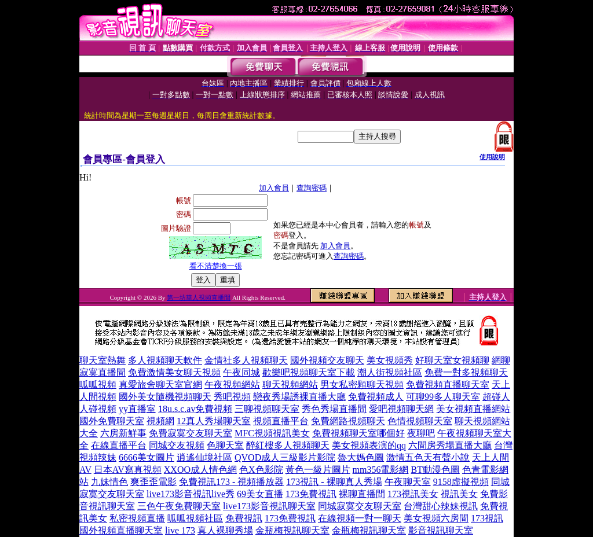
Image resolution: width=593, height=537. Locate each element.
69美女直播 (260, 494)
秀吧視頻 (232, 397)
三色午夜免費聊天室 (179, 506)
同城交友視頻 (176, 445)
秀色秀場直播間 (334, 409)
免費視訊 (243, 518)
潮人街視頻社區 (389, 372)
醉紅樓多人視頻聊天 (288, 445)
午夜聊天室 (408, 482)
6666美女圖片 (146, 457)
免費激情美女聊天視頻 (174, 372)
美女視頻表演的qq (369, 445)
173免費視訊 (310, 494)
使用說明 (492, 156)
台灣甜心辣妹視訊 (441, 506)
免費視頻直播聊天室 (447, 384)
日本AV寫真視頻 (128, 470)
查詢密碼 (311, 187)
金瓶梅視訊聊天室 (292, 530)
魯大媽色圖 (361, 457)
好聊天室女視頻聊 (452, 360)
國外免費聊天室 (111, 421)
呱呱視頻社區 (195, 518)
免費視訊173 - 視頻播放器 (231, 482)
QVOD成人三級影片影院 (285, 457)
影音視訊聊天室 (440, 530)
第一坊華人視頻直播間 (198, 297)
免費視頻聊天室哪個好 (358, 433)
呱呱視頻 (97, 384)
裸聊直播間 (362, 494)
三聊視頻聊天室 (267, 409)
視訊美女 (459, 494)
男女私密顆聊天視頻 (362, 384)
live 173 (180, 530)
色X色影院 (261, 470)
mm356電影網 (381, 470)
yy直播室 (137, 409)
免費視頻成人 (376, 397)
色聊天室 (225, 445)
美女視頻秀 (390, 360)
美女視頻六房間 (436, 518)
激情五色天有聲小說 (428, 457)
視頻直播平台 (281, 421)
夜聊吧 (421, 433)
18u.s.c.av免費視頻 (195, 409)
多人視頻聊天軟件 (165, 360)
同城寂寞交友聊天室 (359, 506)
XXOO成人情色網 (200, 470)
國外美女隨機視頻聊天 (165, 397)
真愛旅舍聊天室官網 (160, 384)
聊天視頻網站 (290, 384)
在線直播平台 (119, 445)
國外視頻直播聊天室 (121, 530)
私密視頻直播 (137, 518)
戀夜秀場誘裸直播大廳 (299, 397)
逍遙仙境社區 (204, 457)
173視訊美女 (412, 494)
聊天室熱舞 (102, 360)
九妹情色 (109, 482)
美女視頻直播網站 (473, 409)
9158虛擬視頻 (461, 482)
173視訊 (487, 518)
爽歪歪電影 (153, 482)
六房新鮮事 (123, 433)
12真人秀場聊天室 (214, 421)
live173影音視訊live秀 (191, 494)
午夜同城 (241, 372)
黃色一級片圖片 (317, 470)
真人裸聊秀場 (225, 530)
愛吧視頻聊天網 (401, 409)
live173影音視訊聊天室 (269, 506)
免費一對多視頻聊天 (466, 372)
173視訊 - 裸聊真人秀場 (334, 482)
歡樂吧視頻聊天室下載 (308, 372)
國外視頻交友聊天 (327, 360)
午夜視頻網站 (232, 384)
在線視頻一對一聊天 (359, 518)
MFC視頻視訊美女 (272, 433)
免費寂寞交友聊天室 (190, 433)
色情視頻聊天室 (419, 421)
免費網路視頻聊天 (348, 421)
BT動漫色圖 (435, 470)
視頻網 (160, 421)
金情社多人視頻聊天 (246, 360)
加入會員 (274, 187)
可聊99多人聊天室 (443, 397)
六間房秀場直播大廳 (450, 445)
